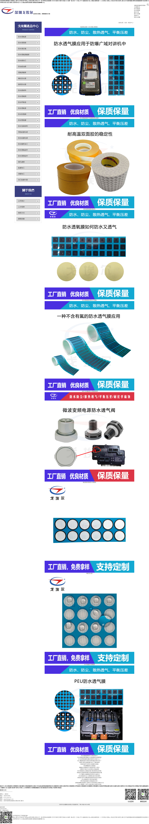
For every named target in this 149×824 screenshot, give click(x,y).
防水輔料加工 (23, 144)
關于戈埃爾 (137, 14)
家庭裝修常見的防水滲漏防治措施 (89, 764)
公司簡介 (21, 201)
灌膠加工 (21, 174)
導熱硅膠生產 (23, 132)
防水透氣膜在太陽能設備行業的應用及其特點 (89, 771)
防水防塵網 (22, 114)
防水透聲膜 (137, 10)
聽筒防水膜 (22, 84)
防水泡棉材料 (23, 126)
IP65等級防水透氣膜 (89, 664)
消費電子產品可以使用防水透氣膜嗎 (89, 769)
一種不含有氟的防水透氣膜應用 (89, 391)
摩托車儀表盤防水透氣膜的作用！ (89, 781)
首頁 (125, 22)
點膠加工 (21, 168)
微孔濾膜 (21, 162)
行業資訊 (59, 787)
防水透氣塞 (22, 108)
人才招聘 (21, 207)
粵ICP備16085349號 (85, 804)
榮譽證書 (21, 219)
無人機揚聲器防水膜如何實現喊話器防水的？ (89, 760)
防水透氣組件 (23, 150)
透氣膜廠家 (22, 72)
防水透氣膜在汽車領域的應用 (89, 779)
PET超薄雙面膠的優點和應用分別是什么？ (89, 759)
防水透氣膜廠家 (23, 54)
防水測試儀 (22, 48)
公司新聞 (54, 787)
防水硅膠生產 (23, 138)
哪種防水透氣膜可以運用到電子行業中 (89, 767)
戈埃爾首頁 (137, 7)
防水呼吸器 (22, 102)
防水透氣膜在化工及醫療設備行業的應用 (89, 776)
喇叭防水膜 (22, 78)
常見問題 (49, 787)
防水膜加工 (22, 60)
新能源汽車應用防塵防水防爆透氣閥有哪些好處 (89, 772)
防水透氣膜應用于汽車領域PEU (89, 755)
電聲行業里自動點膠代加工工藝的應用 (89, 762)
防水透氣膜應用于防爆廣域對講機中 (89, 118)
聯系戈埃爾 (137, 17)
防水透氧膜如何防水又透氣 (89, 300)
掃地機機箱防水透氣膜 (89, 765)
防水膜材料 (22, 90)
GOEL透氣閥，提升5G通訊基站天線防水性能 (89, 784)
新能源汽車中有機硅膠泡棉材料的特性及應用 (89, 777)
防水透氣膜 (137, 8)
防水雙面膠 (22, 120)
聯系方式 (21, 213)
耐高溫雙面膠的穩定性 (89, 209)
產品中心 (130, 22)
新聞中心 (136, 15)
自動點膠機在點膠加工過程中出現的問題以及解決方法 (89, 782)
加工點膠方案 (23, 180)
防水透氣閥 (22, 96)
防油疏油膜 (22, 66)
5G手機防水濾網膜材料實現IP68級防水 (89, 774)
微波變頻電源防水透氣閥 (89, 482)
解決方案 (136, 12)
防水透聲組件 (23, 156)
